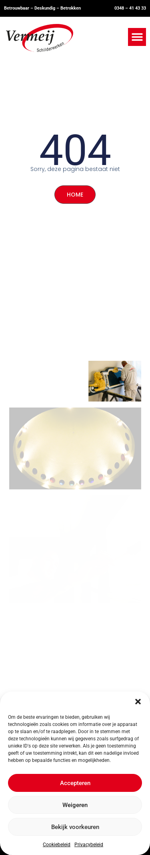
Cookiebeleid (56, 844)
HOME (75, 195)
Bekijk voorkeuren (75, 827)
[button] (138, 702)
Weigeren (75, 805)
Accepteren (75, 783)
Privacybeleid (88, 844)
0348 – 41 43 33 (130, 8)
